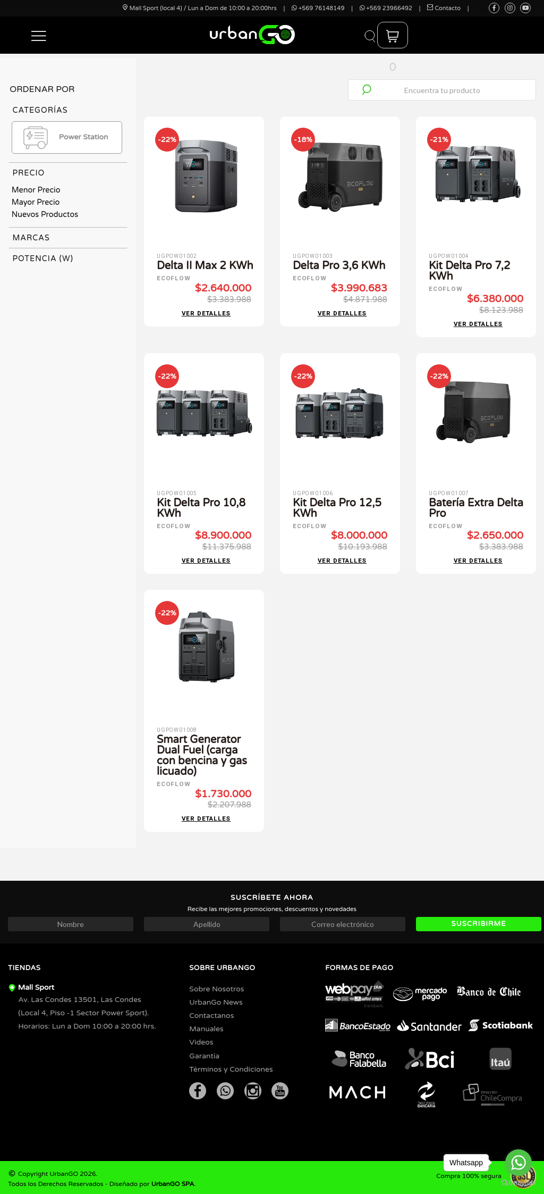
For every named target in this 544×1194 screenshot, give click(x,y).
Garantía (204, 1052)
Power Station (62, 137)
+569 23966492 (386, 8)
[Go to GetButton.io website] (519, 1183)
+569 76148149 (318, 8)
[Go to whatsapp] (518, 1162)
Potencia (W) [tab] (42, 258)
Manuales (206, 1025)
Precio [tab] (28, 173)
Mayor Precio (36, 202)
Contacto (444, 8)
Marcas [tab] (31, 238)
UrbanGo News (215, 999)
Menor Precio (36, 190)
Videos (201, 1038)
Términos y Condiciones (231, 1066)
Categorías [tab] (39, 110)
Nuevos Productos (45, 214)
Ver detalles (206, 312)
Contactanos (211, 1012)
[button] (39, 35)
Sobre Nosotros (216, 985)
